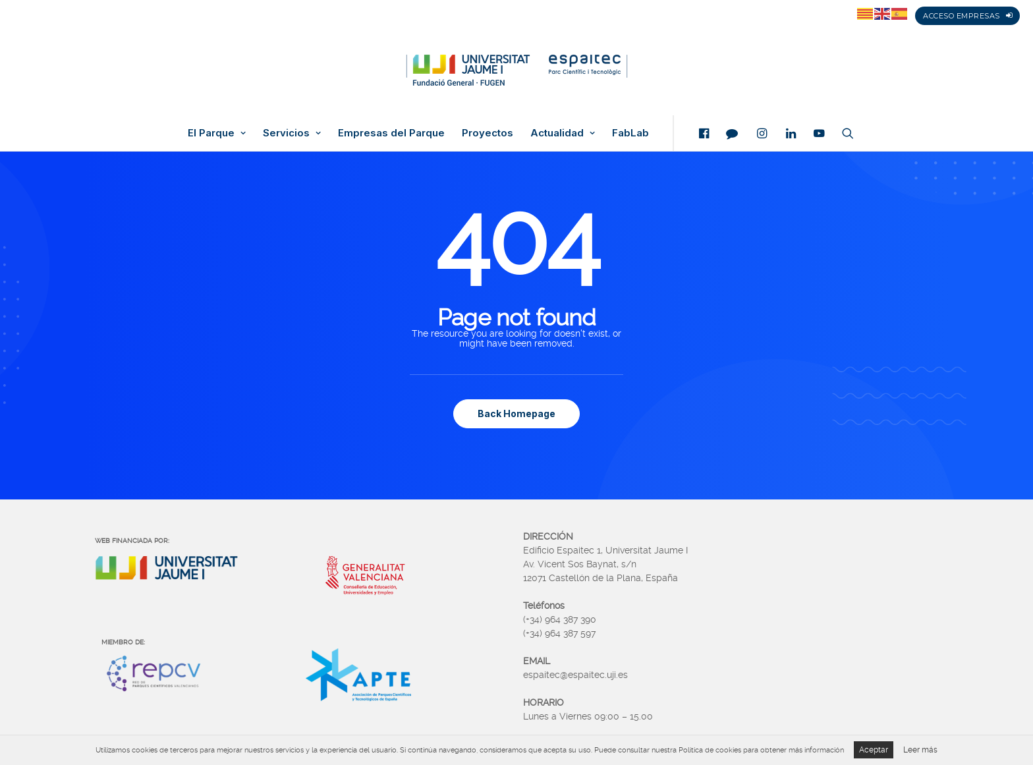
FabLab (630, 133)
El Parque (217, 133)
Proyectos (487, 133)
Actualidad (562, 133)
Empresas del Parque (391, 133)
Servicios (292, 133)
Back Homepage (516, 413)
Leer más (920, 749)
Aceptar (873, 749)
